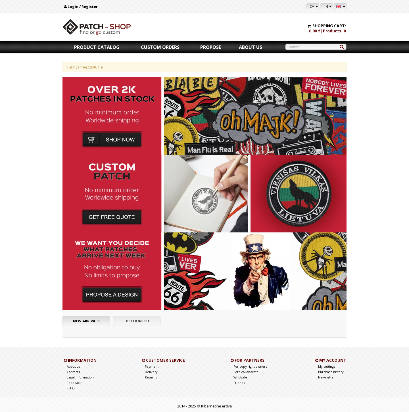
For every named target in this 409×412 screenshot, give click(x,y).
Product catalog (97, 47)
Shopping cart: (329, 25)
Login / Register (83, 6)
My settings (326, 366)
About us (250, 47)
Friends (239, 382)
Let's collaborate (245, 372)
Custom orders (160, 47)
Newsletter (326, 377)
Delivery (151, 372)
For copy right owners (250, 366)
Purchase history (331, 372)
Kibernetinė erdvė (216, 406)
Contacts (73, 372)
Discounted (136, 320)
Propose (210, 47)
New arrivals (86, 320)
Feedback (74, 382)
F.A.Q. (71, 388)
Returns (151, 377)
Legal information (80, 377)
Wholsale (240, 377)
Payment (151, 366)
